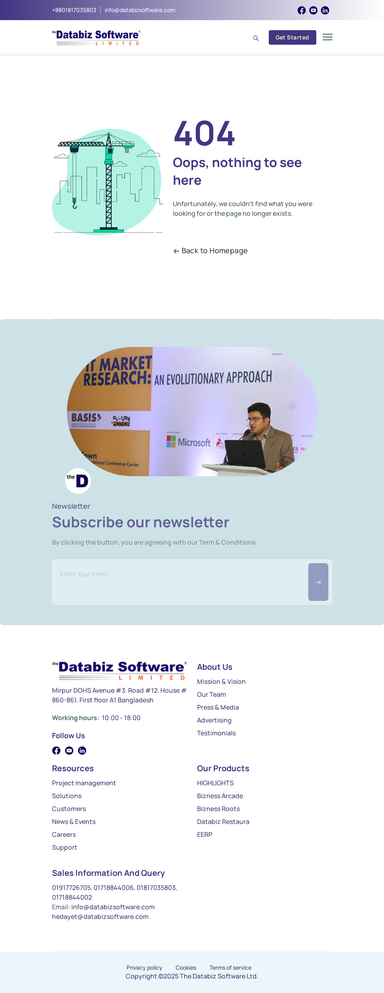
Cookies (186, 967)
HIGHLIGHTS (215, 782)
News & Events (73, 821)
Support (64, 847)
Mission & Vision (221, 681)
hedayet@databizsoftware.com (100, 916)
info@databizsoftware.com (140, 10)
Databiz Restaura (223, 821)
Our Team (211, 694)
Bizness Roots (218, 808)
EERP (204, 834)
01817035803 (156, 887)
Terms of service (230, 967)
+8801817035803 (74, 10)
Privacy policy (144, 967)
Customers (69, 808)
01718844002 (72, 897)
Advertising (214, 720)
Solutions (66, 795)
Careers (64, 834)
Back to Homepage (210, 250)
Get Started (292, 37)
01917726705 (71, 887)
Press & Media (218, 707)
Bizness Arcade (220, 795)
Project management (84, 782)
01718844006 (113, 887)
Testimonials (216, 733)
